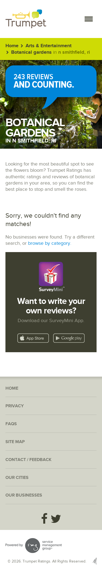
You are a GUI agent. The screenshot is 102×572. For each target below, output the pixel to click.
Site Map (15, 441)
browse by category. (49, 243)
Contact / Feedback (28, 459)
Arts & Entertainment (49, 46)
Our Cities (17, 477)
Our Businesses (23, 495)
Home (11, 46)
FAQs (11, 424)
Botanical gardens (31, 52)
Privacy (14, 406)
